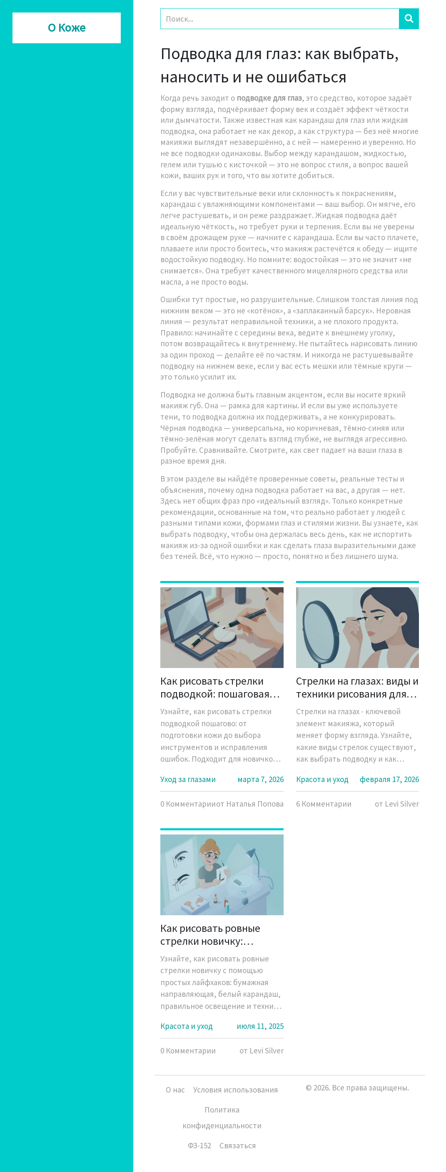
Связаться (237, 1145)
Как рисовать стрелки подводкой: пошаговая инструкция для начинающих (214, 687)
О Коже (66, 28)
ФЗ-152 (199, 1145)
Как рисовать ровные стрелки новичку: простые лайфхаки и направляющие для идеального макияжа (210, 934)
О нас (175, 1090)
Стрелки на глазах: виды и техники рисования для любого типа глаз (357, 687)
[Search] (279, 18)
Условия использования (235, 1090)
